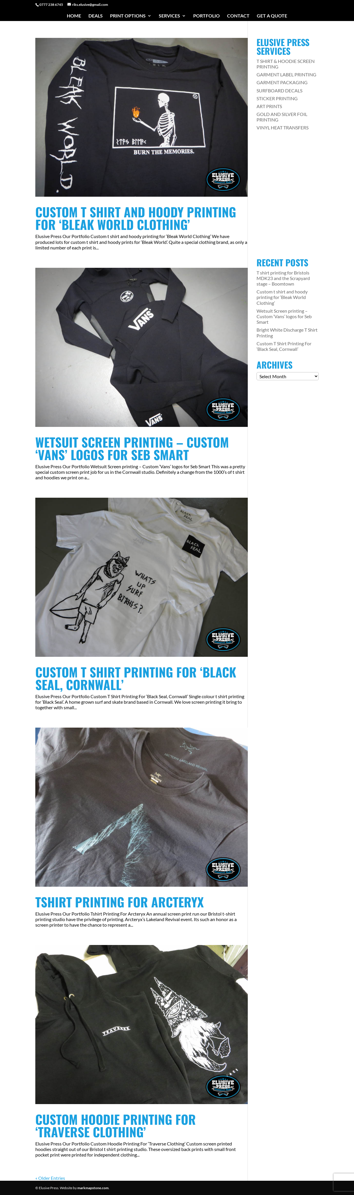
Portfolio (206, 16)
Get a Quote (272, 16)
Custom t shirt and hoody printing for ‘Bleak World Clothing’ (135, 218)
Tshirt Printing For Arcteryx (119, 902)
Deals (95, 16)
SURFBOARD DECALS (279, 90)
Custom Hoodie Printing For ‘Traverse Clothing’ (115, 1125)
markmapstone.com (93, 1188)
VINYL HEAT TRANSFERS (282, 127)
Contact (238, 16)
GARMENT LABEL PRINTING (286, 74)
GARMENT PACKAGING (282, 82)
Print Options (128, 16)
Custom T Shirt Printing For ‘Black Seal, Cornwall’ (135, 678)
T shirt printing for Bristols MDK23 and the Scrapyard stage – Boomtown (283, 278)
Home (74, 16)
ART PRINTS (269, 106)
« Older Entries (50, 1178)
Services (169, 16)
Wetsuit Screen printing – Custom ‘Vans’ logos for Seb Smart (132, 448)
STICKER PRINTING (277, 98)
